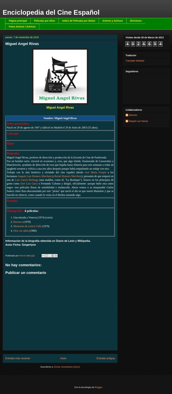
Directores (136, 20)
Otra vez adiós (21, 230)
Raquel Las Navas (138, 121)
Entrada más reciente (17, 358)
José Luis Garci (29, 183)
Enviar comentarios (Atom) (67, 367)
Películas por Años (44, 20)
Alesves (133, 115)
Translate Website (135, 60)
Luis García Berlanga (26, 179)
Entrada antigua (106, 358)
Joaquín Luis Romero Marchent (35, 176)
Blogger (98, 387)
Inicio (63, 358)
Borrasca (18, 221)
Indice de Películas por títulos (78, 20)
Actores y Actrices (112, 20)
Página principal (18, 20)
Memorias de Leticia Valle (27, 226)
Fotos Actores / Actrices (22, 26)
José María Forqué (95, 172)
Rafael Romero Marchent (68, 176)
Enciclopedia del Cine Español (51, 12)
